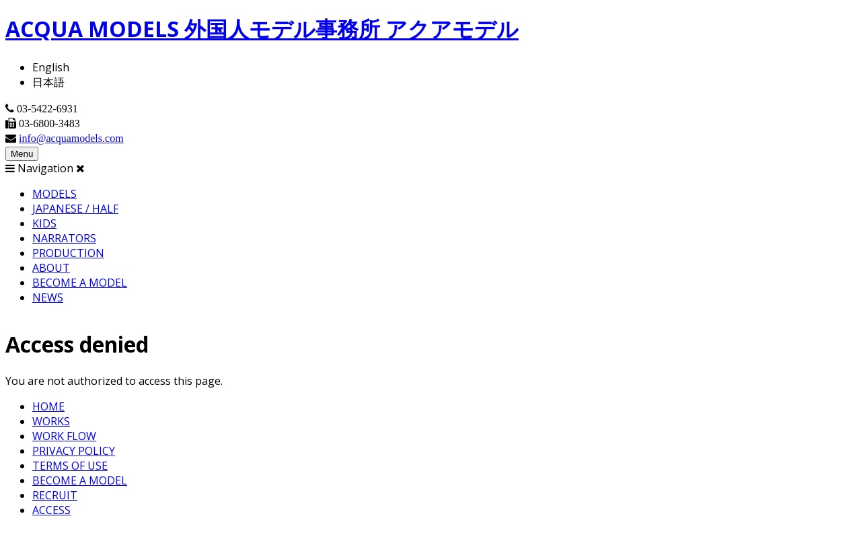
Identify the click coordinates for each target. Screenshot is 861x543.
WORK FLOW (64, 436)
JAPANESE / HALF (75, 208)
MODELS (54, 193)
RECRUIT (54, 495)
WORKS (51, 421)
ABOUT (51, 267)
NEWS (47, 297)
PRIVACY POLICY (73, 450)
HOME (48, 406)
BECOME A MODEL (79, 282)
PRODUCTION (68, 253)
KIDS (44, 223)
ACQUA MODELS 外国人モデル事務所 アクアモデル (262, 28)
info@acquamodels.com (71, 138)
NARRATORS (64, 238)
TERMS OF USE (70, 465)
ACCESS (51, 510)
